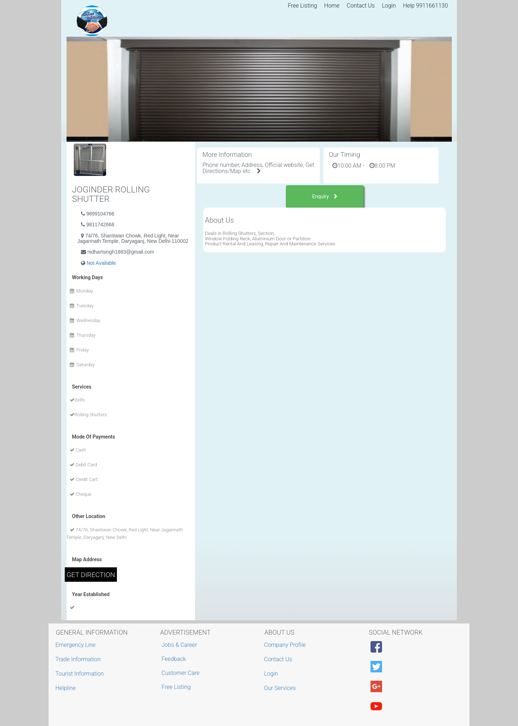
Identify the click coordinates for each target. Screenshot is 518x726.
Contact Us (361, 5)
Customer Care (180, 673)
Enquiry (324, 196)
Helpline (66, 688)
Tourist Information (80, 673)
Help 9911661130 (425, 5)
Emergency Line (76, 644)
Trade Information (79, 659)
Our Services (281, 688)
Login (389, 5)
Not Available (101, 263)
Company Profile (286, 644)
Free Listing (302, 5)
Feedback (174, 658)
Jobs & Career (179, 644)
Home (332, 5)
